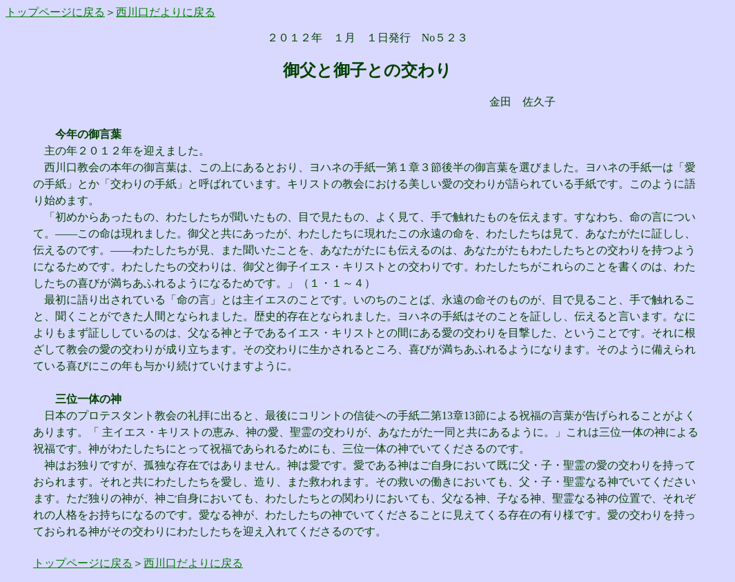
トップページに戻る (55, 12)
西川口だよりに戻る (165, 12)
